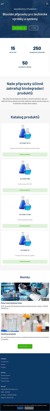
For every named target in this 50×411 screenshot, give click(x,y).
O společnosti (4, 361)
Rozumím (20, 408)
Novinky (3, 364)
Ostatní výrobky (5, 381)
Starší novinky (25, 346)
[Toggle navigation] (47, 3)
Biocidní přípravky (5, 375)
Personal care (4, 378)
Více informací (29, 408)
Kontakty (33, 28)
